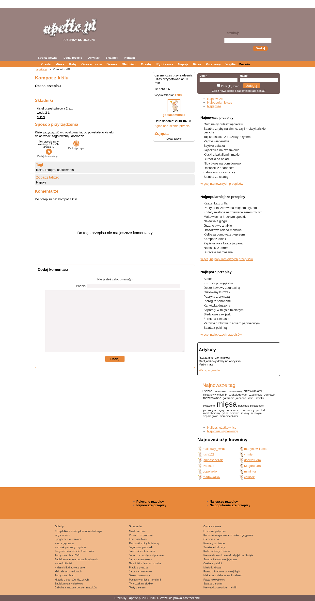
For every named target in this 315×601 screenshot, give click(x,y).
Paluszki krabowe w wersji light (222, 571)
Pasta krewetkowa (214, 579)
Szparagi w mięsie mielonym (224, 310)
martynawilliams (255, 449)
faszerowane (212, 398)
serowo (234, 413)
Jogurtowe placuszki (141, 547)
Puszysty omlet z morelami (145, 579)
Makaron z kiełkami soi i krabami (223, 575)
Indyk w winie (63, 535)
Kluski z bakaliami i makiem (223, 154)
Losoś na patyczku (215, 531)
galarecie (228, 398)
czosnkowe (255, 394)
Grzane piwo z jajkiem (219, 225)
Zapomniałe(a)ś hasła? (250, 90)
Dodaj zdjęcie (173, 138)
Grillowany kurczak (217, 292)
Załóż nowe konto (223, 90)
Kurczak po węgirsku (218, 283)
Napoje (183, 64)
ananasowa (220, 391)
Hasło (244, 75)
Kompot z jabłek (215, 239)
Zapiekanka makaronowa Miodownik (76, 559)
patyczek (243, 405)
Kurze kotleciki (63, 563)
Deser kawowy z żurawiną (222, 288)
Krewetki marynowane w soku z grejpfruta (228, 535)
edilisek (249, 477)
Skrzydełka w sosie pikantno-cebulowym (79, 531)
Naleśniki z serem (216, 248)
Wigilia (230, 64)
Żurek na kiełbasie (216, 319)
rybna (224, 413)
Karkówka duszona (217, 305)
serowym (256, 413)
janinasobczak (213, 460)
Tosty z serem (137, 587)
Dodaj (114, 359)
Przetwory (213, 64)
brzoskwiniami (252, 391)
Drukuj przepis (76, 147)
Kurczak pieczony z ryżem (70, 547)
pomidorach (233, 410)
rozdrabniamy (211, 413)
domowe (269, 394)
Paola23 (208, 466)
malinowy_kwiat (214, 449)
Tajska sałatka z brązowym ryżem (227, 137)
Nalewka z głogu (215, 221)
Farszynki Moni (138, 539)
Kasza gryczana (64, 543)
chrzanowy (209, 394)
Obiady (59, 526)
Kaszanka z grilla (216, 203)
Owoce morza (91, 64)
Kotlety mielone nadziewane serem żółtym (233, 212)
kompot (50, 170)
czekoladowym (238, 394)
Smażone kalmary (214, 547)
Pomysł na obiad (64, 575)
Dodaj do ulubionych (48, 155)
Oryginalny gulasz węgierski (223, 124)
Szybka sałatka (214, 145)
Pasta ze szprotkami (141, 535)
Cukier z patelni (213, 563)
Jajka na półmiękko (140, 571)
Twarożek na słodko (141, 583)
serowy (244, 413)
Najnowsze (215, 99)
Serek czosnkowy (139, 575)
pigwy (221, 410)
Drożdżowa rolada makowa (223, 230)
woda (41, 112)
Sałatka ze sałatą (216, 177)
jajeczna (241, 398)
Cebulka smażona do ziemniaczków (76, 587)
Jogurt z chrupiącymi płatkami (146, 555)
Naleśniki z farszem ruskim (145, 563)
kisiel (39, 170)
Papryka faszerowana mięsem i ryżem (230, 208)
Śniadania (135, 526)
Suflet (208, 279)
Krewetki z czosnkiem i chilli (220, 587)
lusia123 (209, 454)
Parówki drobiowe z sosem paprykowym (232, 323)
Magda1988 (252, 466)
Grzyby (146, 64)
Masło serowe (137, 531)
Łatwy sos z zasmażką (219, 172)
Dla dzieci (129, 64)
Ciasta (46, 64)
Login (203, 75)
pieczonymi (209, 410)
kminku (260, 398)
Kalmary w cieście (214, 543)
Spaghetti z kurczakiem (68, 539)
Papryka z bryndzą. (217, 296)
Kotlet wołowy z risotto (217, 551)
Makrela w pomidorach (68, 571)
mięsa (227, 404)
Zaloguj (251, 86)
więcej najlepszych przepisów (221, 334)
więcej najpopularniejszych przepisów (227, 259)
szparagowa (210, 416)
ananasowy (235, 391)
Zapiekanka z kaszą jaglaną (223, 243)
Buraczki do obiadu (217, 159)
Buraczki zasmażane (218, 252)
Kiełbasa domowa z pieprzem (224, 234)
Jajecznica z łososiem (142, 551)
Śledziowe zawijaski (218, 314)
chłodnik (222, 394)
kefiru (251, 398)
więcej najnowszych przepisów (222, 183)
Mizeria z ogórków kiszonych (72, 579)
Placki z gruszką (138, 567)
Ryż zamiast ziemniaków (214, 357)
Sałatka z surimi (213, 583)
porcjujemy (248, 410)
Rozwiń (244, 64)
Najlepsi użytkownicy (221, 427)
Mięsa (59, 64)
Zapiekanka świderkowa (69, 583)
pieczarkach (257, 405)
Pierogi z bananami (217, 301)
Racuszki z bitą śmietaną (143, 543)
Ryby (73, 64)
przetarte (261, 410)
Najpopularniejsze (219, 102)
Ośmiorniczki (211, 539)
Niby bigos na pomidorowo (222, 163)
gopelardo (210, 471)
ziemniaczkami (229, 416)
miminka (250, 471)
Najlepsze (214, 106)
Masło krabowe (212, 567)
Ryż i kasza (164, 64)
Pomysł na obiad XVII (67, 555)
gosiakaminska (174, 115)
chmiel (248, 454)
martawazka (211, 477)
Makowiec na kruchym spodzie (225, 217)
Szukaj (260, 48)
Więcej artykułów (209, 370)
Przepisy (120, 598)
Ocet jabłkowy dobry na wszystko (220, 361)
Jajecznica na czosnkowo (221, 150)
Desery (112, 64)
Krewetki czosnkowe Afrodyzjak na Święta (228, 555)
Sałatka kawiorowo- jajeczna (220, 559)
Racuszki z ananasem (219, 168)
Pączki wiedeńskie (217, 141)
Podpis (81, 286)
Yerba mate (206, 364)
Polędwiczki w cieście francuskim (74, 551)
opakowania (65, 170)
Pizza (197, 64)
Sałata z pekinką (215, 327)
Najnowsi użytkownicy (222, 431)
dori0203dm (252, 460)
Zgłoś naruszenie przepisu (173, 126)
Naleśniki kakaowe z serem (71, 567)
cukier (41, 117)
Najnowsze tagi (219, 385)
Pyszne (207, 391)
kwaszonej (209, 405)
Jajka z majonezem (140, 559)
